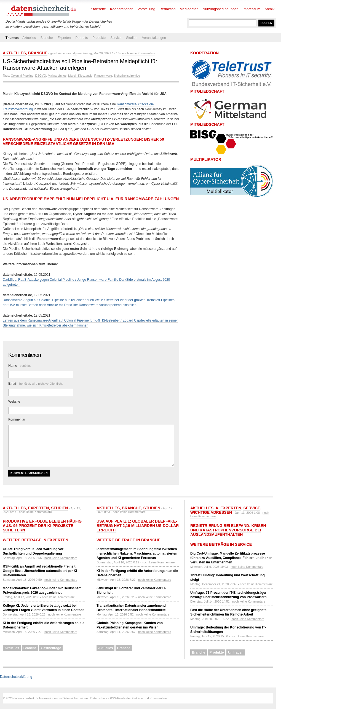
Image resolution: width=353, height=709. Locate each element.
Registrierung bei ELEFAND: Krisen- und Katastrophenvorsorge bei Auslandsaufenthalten (228, 530)
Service (115, 38)
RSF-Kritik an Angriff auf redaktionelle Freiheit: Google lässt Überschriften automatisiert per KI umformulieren (40, 570)
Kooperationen (121, 9)
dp (74, 53)
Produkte (99, 38)
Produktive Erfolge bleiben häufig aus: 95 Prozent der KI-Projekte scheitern (42, 525)
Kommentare (158, 698)
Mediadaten (189, 9)
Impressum (251, 9)
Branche (47, 38)
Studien (131, 38)
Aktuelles (29, 38)
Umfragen (236, 652)
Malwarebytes (57, 75)
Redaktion (167, 9)
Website (14, 401)
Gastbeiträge (51, 648)
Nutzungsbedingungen (220, 9)
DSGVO (40, 75)
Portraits (81, 38)
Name (19, 366)
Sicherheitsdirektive (127, 75)
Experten (64, 38)
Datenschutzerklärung (16, 677)
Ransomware (103, 75)
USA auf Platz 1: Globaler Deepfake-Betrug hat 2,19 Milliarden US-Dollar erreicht (138, 525)
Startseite (98, 9)
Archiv (269, 9)
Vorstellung (146, 9)
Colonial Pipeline (22, 75)
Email (35, 384)
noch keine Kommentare (138, 53)
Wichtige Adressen (211, 512)
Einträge (137, 698)
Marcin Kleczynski (80, 75)
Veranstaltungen (154, 38)
